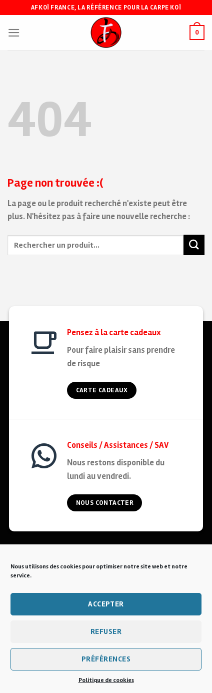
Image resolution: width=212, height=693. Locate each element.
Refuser (106, 631)
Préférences (106, 658)
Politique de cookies (106, 680)
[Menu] (14, 33)
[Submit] (194, 245)
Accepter (106, 603)
